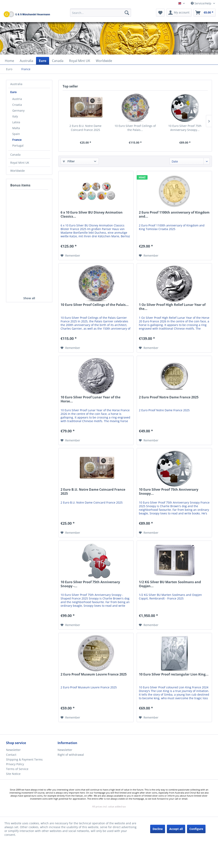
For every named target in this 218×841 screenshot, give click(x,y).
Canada (15, 154)
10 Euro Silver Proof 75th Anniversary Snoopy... (184, 128)
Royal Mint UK (19, 162)
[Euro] (42, 61)
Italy (15, 116)
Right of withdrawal (71, 755)
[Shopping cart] (204, 13)
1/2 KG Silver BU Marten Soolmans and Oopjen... (170, 584)
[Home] (9, 61)
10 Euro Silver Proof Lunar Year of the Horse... (90, 399)
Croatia (17, 105)
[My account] (179, 13)
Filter (69, 161)
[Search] (127, 13)
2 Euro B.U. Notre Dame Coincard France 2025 (85, 128)
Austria (17, 99)
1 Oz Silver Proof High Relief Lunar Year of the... (172, 307)
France (17, 140)
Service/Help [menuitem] (201, 3)
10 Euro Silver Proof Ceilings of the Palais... (135, 128)
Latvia (16, 122)
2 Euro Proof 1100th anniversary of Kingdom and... (174, 214)
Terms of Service (17, 769)
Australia (16, 84)
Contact (11, 755)
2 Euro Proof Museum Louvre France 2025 (94, 674)
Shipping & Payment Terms (24, 759)
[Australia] (26, 61)
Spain (16, 134)
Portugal (18, 145)
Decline (158, 829)
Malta (16, 128)
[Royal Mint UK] (79, 61)
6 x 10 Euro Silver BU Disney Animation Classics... (92, 214)
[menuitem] (100, 15)
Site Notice (13, 774)
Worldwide (17, 171)
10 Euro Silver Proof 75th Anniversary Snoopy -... (90, 584)
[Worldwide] (104, 61)
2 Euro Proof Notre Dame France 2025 (168, 397)
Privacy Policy (15, 764)
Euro (13, 92)
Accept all (176, 829)
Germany (18, 110)
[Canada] (57, 61)
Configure (196, 829)
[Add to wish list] (70, 255)
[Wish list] (160, 13)
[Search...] (100, 13)
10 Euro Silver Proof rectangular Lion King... (174, 674)
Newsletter (13, 750)
